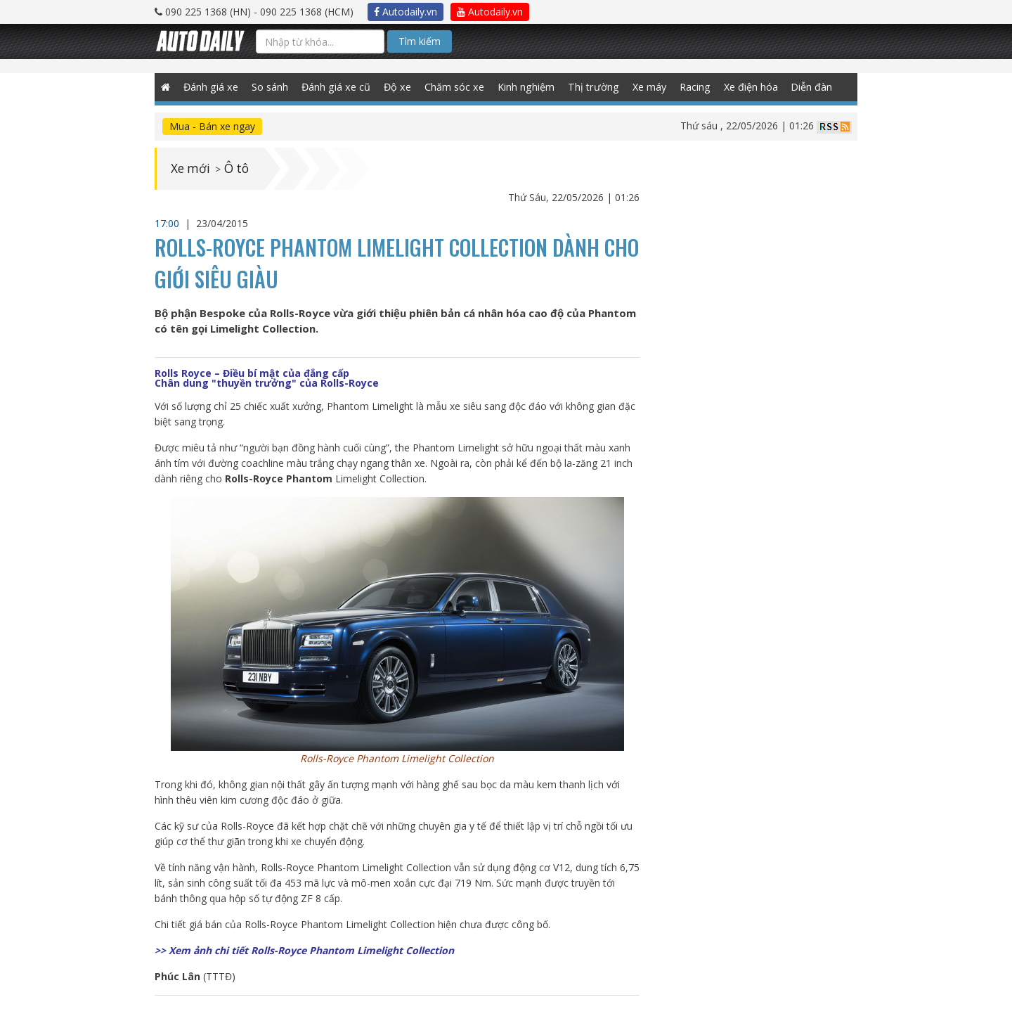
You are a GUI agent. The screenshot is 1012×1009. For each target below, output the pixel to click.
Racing (693, 87)
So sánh (270, 87)
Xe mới (191, 168)
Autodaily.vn (405, 11)
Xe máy (647, 87)
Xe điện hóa (749, 87)
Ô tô (239, 168)
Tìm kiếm (419, 41)
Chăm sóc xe (454, 87)
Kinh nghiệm (526, 87)
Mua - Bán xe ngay (212, 126)
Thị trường (592, 87)
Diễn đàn (811, 87)
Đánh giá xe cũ (336, 87)
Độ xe (397, 87)
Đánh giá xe (211, 87)
